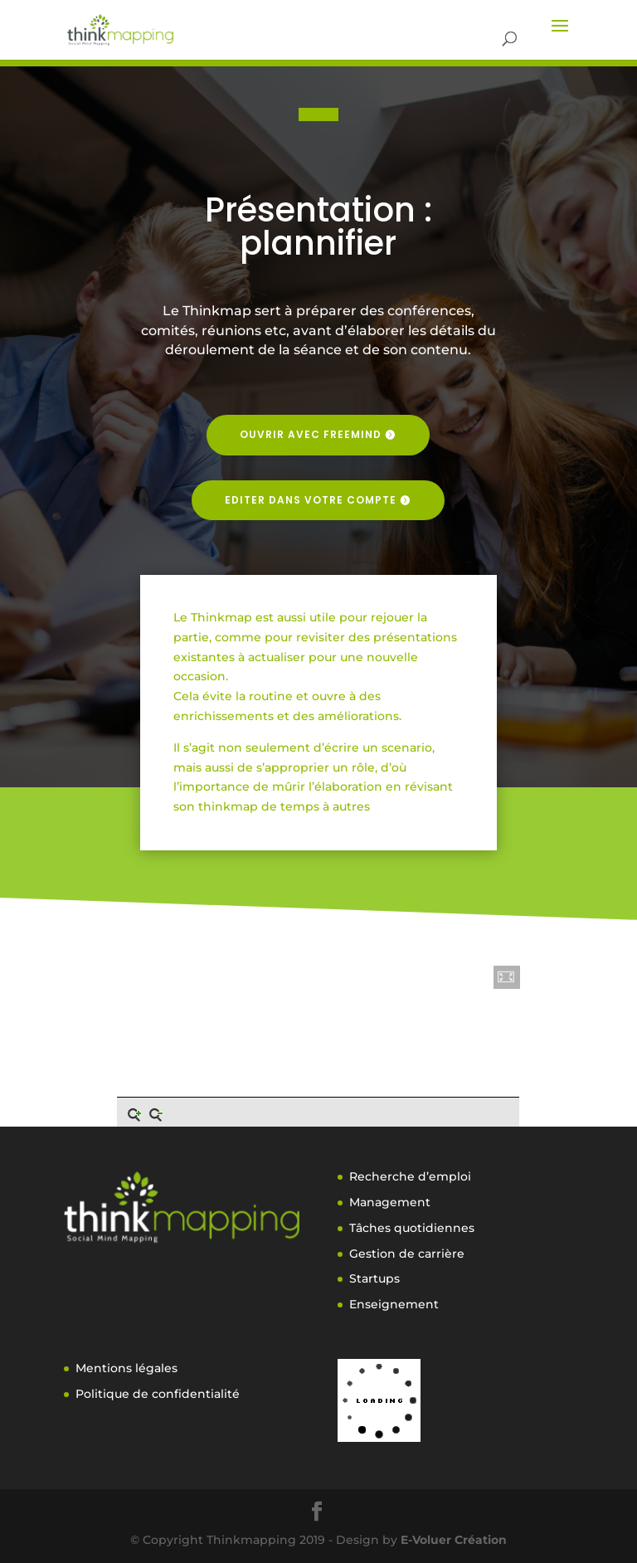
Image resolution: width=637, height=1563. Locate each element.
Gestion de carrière (406, 1253)
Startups (374, 1278)
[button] (507, 977)
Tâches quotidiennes (411, 1227)
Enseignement (394, 1304)
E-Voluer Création (454, 1539)
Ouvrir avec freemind (311, 434)
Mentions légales (126, 1368)
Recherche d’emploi (410, 1176)
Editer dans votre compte (310, 500)
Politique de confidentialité (157, 1393)
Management (389, 1202)
